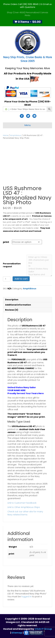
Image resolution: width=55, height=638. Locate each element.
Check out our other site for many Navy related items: (25, 513)
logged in (26, 596)
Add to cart (21, 278)
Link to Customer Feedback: (22, 502)
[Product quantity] (6, 278)
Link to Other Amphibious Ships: (23, 507)
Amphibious (15, 135)
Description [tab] (11, 299)
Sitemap (16, 632)
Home (5, 135)
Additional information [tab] (18, 304)
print (6, 242)
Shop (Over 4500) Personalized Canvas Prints (27, 14)
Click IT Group (43, 629)
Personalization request (12, 265)
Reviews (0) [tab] (11, 309)
